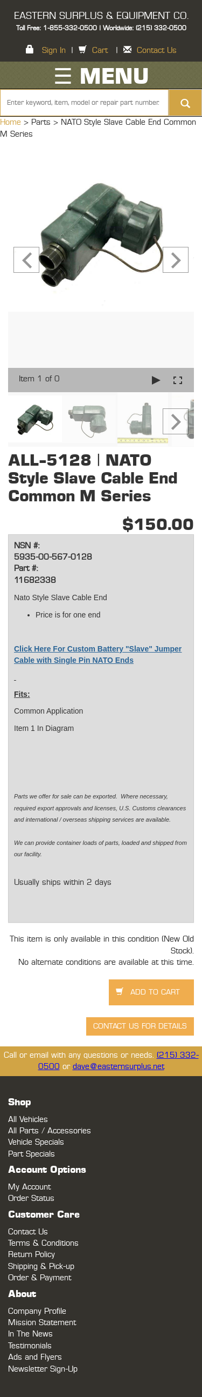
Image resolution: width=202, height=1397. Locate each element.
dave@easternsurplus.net (118, 1067)
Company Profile (37, 1311)
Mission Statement (42, 1323)
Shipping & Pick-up (41, 1266)
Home (12, 122)
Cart (100, 50)
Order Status (31, 1198)
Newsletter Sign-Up (43, 1369)
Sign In (54, 50)
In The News (30, 1334)
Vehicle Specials (36, 1142)
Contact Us (157, 50)
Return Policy (31, 1255)
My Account (29, 1187)
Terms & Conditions (43, 1243)
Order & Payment (39, 1278)
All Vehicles (28, 1120)
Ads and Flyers (35, 1357)
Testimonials (30, 1346)
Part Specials (31, 1154)
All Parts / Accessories (49, 1131)
